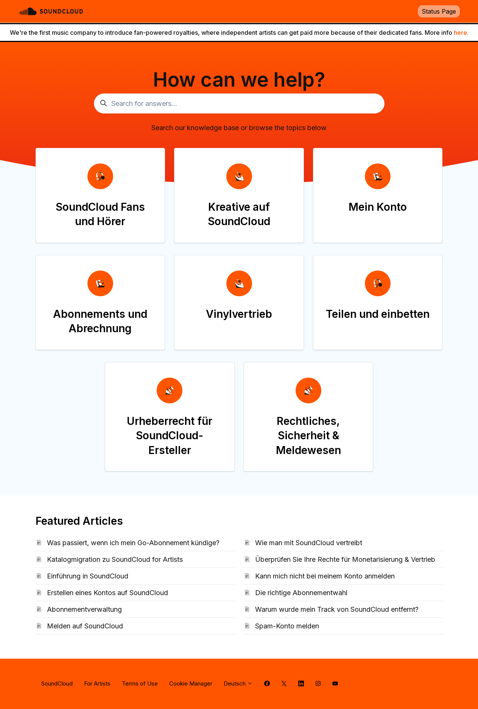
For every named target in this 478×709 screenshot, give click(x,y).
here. (461, 32)
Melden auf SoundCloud (85, 626)
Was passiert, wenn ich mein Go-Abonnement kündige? (133, 543)
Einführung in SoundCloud (87, 576)
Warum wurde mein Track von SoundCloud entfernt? (337, 609)
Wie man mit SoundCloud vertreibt (308, 543)
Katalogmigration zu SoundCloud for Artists (115, 559)
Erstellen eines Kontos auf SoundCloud (107, 593)
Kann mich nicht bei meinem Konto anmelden (325, 576)
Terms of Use (140, 683)
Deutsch (238, 683)
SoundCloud (57, 683)
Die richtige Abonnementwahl (301, 593)
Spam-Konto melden (287, 626)
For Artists (97, 683)
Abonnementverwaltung (84, 609)
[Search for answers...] (239, 103)
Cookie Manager (190, 683)
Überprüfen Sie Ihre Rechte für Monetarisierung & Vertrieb (345, 559)
